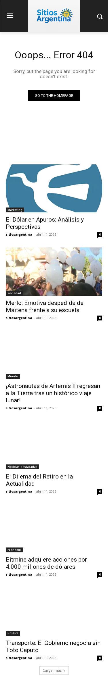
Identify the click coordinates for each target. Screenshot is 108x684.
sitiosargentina (19, 234)
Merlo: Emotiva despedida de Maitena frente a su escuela (45, 306)
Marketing (14, 210)
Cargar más (54, 670)
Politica (12, 633)
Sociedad (14, 293)
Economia (14, 550)
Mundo (12, 376)
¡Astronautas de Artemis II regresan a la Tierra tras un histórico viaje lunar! (53, 393)
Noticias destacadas (22, 467)
